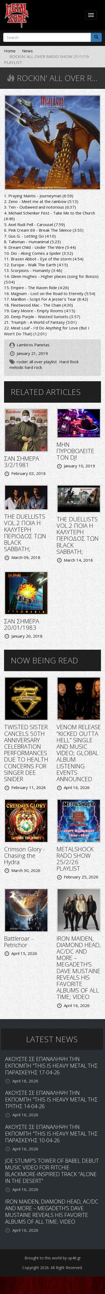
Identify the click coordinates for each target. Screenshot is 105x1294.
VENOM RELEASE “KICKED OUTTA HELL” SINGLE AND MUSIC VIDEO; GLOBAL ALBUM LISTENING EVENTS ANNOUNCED (79, 753)
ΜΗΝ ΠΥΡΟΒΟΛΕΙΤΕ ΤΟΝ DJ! (75, 450)
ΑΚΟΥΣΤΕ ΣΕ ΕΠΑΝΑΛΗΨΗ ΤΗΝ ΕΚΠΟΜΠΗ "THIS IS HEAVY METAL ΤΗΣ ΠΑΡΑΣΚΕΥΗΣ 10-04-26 (51, 1133)
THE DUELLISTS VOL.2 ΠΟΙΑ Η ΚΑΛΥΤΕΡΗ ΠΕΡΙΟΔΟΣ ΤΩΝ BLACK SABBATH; (25, 532)
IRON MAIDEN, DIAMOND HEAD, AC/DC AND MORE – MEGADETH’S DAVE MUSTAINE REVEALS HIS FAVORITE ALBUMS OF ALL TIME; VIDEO (79, 967)
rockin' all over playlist (37, 361)
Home (10, 50)
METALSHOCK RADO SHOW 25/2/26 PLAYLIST (75, 859)
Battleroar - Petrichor (18, 941)
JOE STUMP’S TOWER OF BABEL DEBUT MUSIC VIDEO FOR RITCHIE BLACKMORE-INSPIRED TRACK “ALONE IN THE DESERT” (52, 1170)
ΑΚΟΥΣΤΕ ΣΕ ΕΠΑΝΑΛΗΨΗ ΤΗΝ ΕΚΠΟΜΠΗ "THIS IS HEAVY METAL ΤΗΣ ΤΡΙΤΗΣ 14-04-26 (51, 1099)
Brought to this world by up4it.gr (52, 1257)
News (27, 50)
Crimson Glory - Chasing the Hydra (24, 855)
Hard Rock (69, 361)
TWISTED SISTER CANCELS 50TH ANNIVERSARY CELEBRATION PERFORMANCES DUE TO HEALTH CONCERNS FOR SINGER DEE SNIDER (26, 753)
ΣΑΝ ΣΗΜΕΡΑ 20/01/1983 (21, 624)
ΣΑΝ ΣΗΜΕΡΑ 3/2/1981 (21, 461)
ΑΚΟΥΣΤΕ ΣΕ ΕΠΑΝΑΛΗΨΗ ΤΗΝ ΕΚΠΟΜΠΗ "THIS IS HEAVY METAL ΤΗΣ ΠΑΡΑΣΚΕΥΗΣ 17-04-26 (51, 1065)
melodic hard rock (25, 367)
